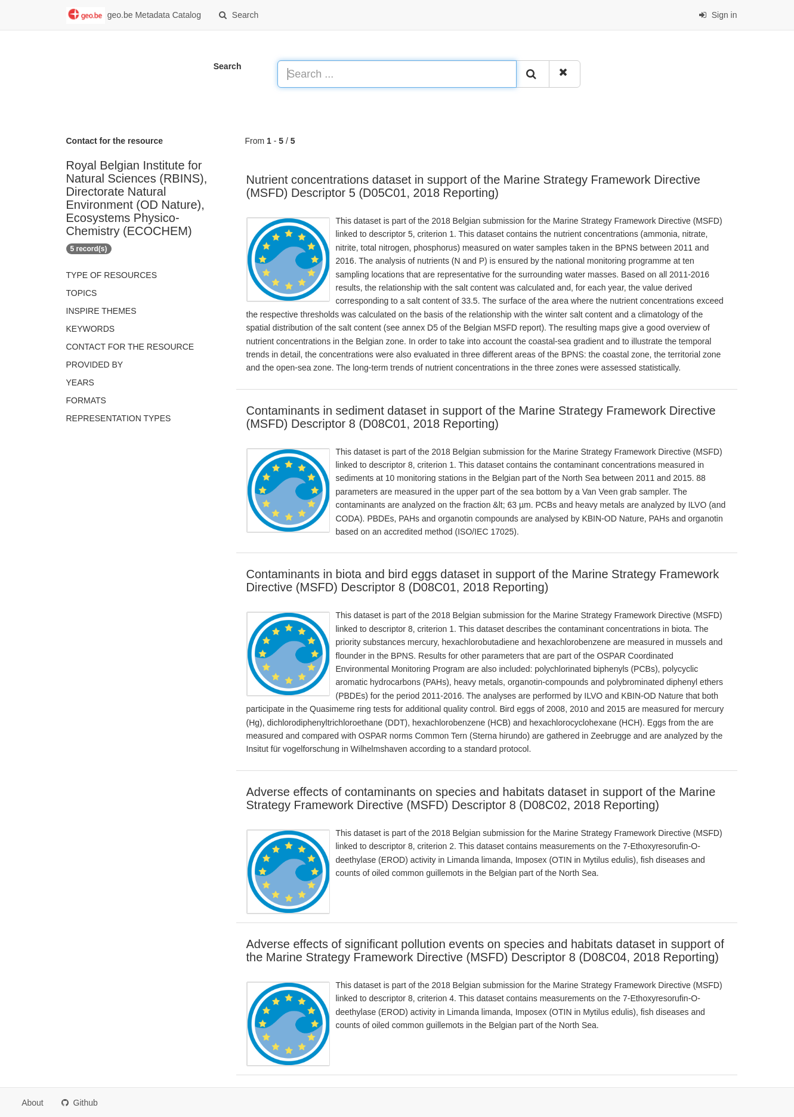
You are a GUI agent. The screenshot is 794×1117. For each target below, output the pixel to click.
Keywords (90, 329)
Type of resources (111, 275)
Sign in (718, 15)
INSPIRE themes (101, 311)
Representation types (118, 418)
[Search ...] (397, 74)
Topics (81, 293)
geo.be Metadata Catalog (133, 15)
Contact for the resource (130, 346)
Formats (86, 400)
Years (80, 382)
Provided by (94, 364)
